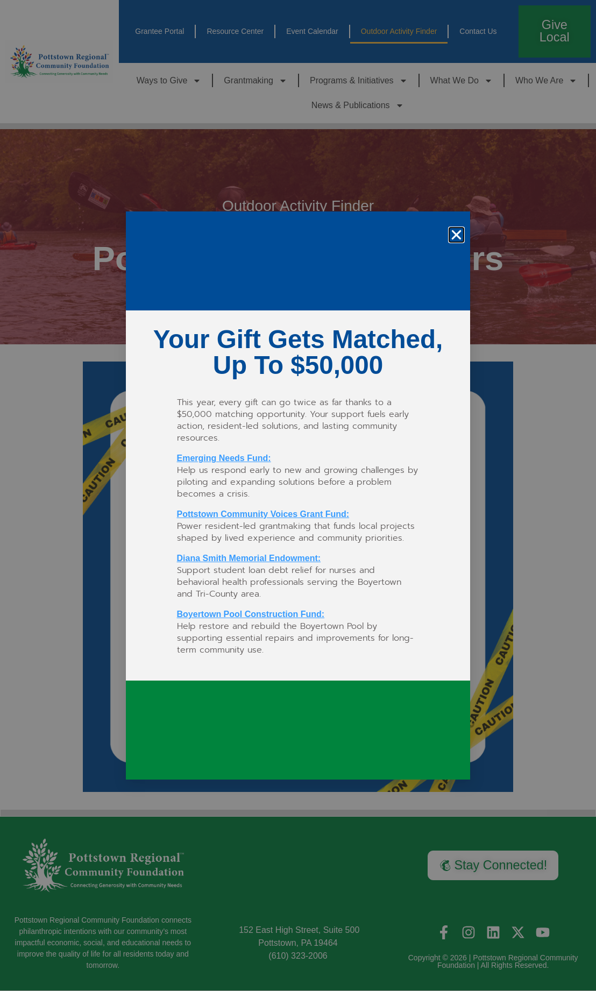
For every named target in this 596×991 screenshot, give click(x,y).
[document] (298, 495)
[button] (456, 235)
